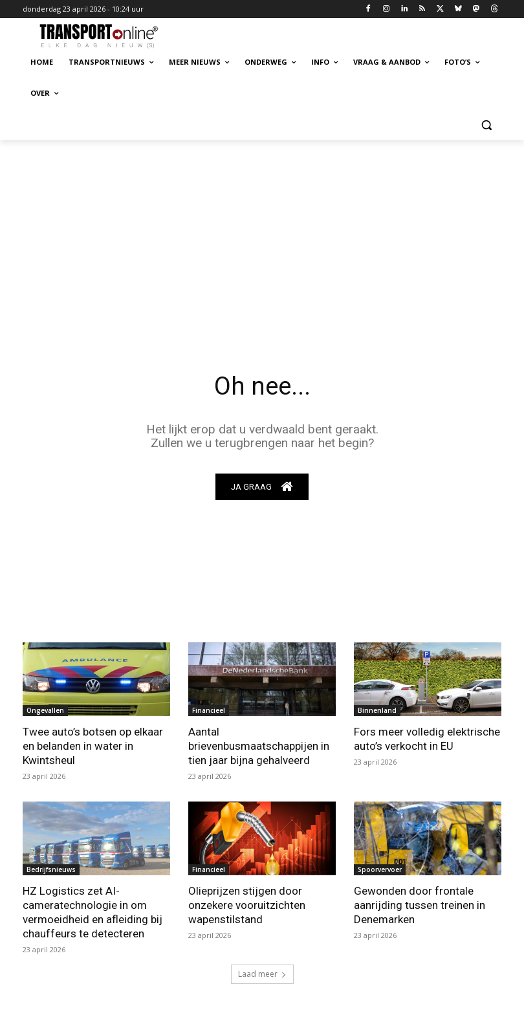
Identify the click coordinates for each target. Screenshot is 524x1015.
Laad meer (262, 973)
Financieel (208, 710)
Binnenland (377, 710)
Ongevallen (45, 710)
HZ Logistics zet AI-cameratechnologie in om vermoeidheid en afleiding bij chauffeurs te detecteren (92, 912)
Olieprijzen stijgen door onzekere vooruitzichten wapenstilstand (246, 905)
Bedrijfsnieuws (51, 869)
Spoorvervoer (380, 869)
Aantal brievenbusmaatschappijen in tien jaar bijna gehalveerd (258, 746)
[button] (486, 124)
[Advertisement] (262, 236)
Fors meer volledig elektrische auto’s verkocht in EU (427, 738)
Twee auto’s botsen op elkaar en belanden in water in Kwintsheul (93, 746)
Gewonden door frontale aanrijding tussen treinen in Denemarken (419, 905)
